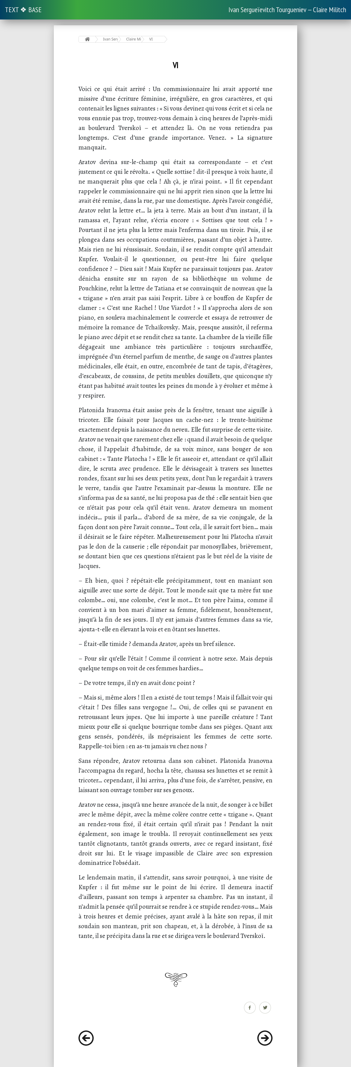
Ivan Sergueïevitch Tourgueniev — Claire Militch (287, 9)
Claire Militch (133, 39)
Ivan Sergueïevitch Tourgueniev (110, 39)
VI (151, 39)
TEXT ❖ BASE (23, 9)
